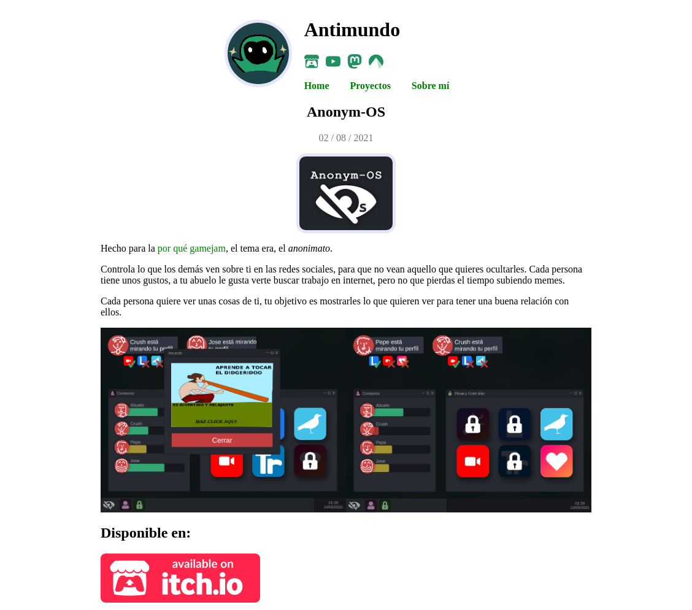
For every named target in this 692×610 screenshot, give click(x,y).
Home (318, 85)
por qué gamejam (192, 248)
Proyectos (371, 85)
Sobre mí (430, 85)
